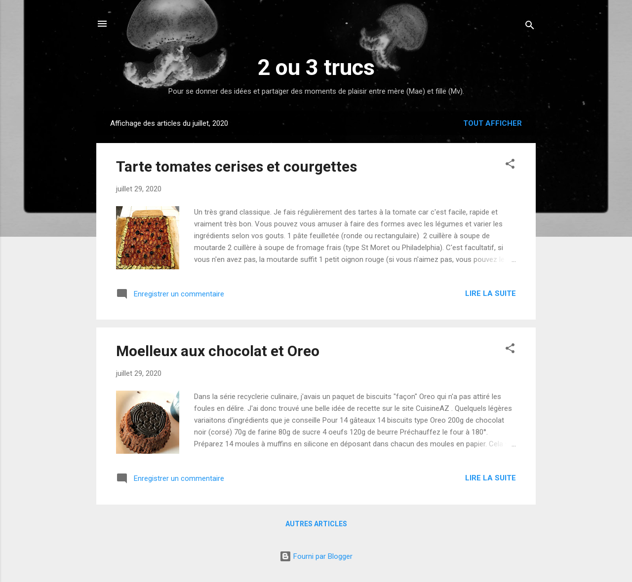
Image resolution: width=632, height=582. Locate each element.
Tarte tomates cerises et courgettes (236, 166)
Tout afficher (492, 123)
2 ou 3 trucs (316, 67)
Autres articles (316, 524)
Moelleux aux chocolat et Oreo (217, 351)
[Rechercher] (530, 27)
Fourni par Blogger (316, 556)
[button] (510, 165)
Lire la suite (490, 293)
